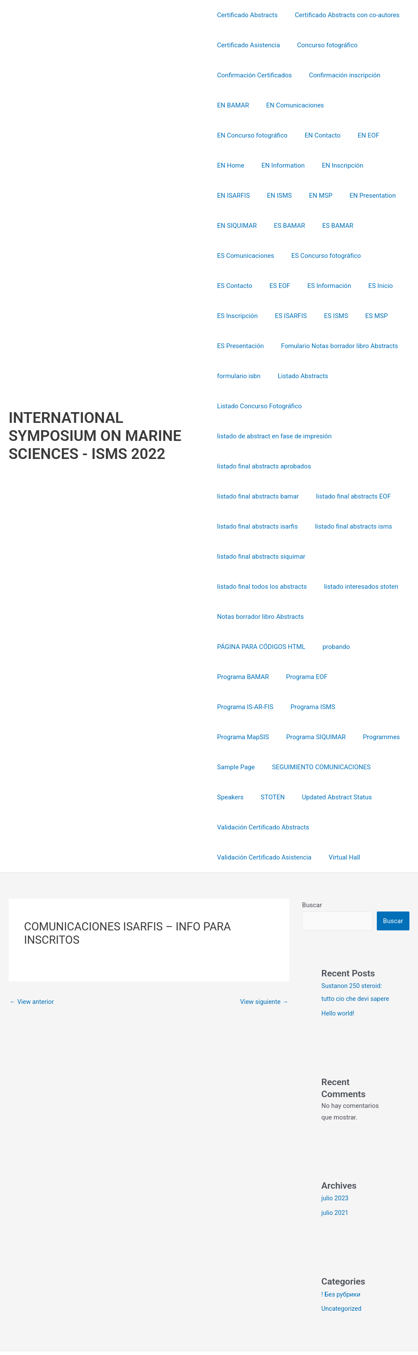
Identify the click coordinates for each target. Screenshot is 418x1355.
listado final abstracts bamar (258, 466)
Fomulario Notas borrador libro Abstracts (335, 316)
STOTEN (380, 737)
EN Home (313, 135)
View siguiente (263, 941)
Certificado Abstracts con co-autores (343, 15)
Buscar (312, 845)
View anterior (32, 941)
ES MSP (363, 286)
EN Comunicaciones (291, 105)
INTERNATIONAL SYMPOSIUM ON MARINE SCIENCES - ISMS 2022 (95, 406)
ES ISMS (327, 286)
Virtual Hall (340, 797)
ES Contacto (234, 256)
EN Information (362, 135)
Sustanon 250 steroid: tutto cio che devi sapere (352, 938)
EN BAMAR (233, 105)
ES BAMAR (344, 195)
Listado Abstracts (298, 346)
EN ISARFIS (287, 165)
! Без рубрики (341, 1247)
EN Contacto (235, 135)
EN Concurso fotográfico (368, 105)
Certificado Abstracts (247, 15)
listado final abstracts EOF (349, 466)
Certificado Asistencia (248, 45)
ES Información (320, 256)
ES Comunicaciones (289, 225)
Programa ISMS (239, 677)
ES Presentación (240, 316)
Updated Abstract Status (252, 767)
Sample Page (286, 707)
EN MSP (366, 165)
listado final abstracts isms (349, 496)
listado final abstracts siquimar (261, 526)
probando (331, 617)
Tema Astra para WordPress (375, 1317)
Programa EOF (303, 647)
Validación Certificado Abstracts (346, 767)
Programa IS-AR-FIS (364, 647)
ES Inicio (367, 256)
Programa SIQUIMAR (369, 677)
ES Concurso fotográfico (365, 225)
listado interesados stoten (357, 556)
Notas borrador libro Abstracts (260, 586)
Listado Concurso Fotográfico (259, 376)
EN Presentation (240, 195)
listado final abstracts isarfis (257, 496)
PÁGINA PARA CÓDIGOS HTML (261, 617)
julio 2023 (335, 1151)
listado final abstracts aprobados (264, 436)
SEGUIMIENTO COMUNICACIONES (266, 737)
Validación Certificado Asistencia (264, 797)
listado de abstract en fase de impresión (274, 406)
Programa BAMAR (243, 647)
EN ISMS (329, 165)
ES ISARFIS (286, 286)
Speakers (342, 737)
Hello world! (338, 966)
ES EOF (275, 256)
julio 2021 (335, 1165)
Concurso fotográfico (323, 45)
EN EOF (277, 135)
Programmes (235, 707)
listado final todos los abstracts (262, 556)
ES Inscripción (237, 286)
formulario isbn (238, 346)
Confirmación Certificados (254, 75)
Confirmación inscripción (340, 75)
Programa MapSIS (301, 677)
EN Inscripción (237, 165)
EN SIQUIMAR (296, 195)
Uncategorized (342, 1261)
